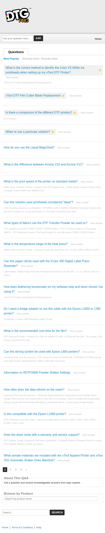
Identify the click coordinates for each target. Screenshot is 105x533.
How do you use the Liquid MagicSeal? (29, 147)
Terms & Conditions (22, 527)
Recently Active (49, 58)
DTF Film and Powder (14, 336)
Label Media (10, 271)
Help (38, 527)
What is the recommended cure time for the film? (35, 330)
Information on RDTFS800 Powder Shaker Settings (37, 372)
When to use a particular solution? (28, 131)
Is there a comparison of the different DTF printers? (39, 112)
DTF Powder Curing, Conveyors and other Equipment (30, 440)
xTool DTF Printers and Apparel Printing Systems (27, 82)
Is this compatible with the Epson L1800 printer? (35, 414)
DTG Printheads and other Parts (19, 419)
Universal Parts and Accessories (19, 357)
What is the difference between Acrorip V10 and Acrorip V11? (43, 164)
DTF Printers (10, 118)
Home (98, 38)
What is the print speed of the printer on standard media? (41, 181)
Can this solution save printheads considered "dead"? (38, 202)
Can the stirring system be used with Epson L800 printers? (42, 351)
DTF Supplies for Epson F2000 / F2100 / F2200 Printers (31, 228)
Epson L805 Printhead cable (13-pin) (34, 319)
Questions (16, 52)
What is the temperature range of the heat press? (36, 244)
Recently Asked (30, 58)
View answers (93, 164)
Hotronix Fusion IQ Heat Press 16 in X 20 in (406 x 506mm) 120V (67, 249)
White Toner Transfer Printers (18, 187)
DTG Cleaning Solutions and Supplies (22, 208)
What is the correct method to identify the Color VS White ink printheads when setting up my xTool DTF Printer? (45, 70)
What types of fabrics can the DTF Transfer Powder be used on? (46, 223)
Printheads (9, 319)
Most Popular (11, 58)
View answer (12, 77)
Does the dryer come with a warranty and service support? (42, 434)
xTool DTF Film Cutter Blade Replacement (33, 95)
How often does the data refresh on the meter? (34, 389)
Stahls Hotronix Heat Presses (18, 249)
